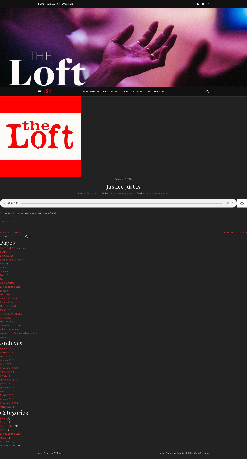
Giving (3, 279)
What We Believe (9, 329)
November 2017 (9, 379)
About (3, 418)
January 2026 (7, 360)
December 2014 (9, 402)
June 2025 (5, 364)
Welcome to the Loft (98, 91)
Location (67, 4)
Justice (11, 220)
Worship (4, 337)
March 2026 (6, 352)
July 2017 (5, 383)
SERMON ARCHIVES (11, 313)
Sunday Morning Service (121, 193)
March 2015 (6, 395)
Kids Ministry (7, 282)
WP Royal (58, 453)
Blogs (3, 422)
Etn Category (7, 255)
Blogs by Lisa (7, 425)
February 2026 (8, 356)
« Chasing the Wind (10, 232)
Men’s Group (7, 302)
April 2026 (5, 348)
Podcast (4, 441)
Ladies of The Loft (10, 286)
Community (131, 91)
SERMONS (5, 317)
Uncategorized (8, 445)
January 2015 (7, 399)
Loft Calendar (7, 294)
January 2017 (7, 387)
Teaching (154, 91)
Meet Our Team (9, 298)
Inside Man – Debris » (235, 232)
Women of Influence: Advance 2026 (19, 333)
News (3, 437)
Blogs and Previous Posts (14, 247)
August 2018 (7, 371)
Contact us (53, 4)
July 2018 (5, 375)
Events (4, 267)
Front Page (6, 275)
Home (41, 4)
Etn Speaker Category (12, 259)
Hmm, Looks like (9, 306)
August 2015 (7, 391)
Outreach (5, 271)
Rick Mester (93, 193)
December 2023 (9, 367)
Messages (5, 309)
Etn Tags (5, 263)
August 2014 (7, 406)
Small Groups (7, 321)
